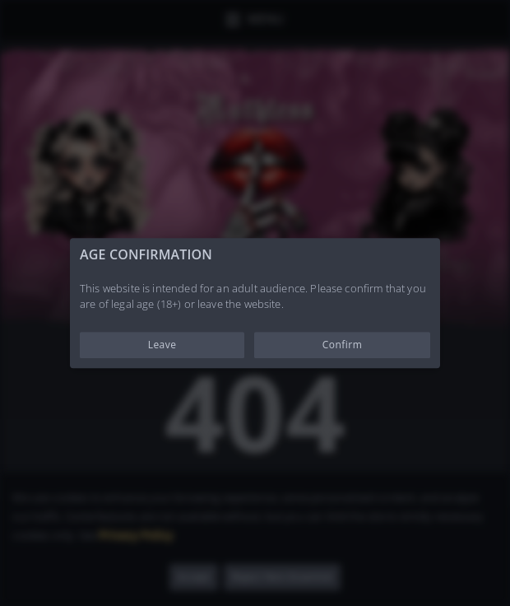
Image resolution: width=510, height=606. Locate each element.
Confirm (342, 345)
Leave (162, 345)
